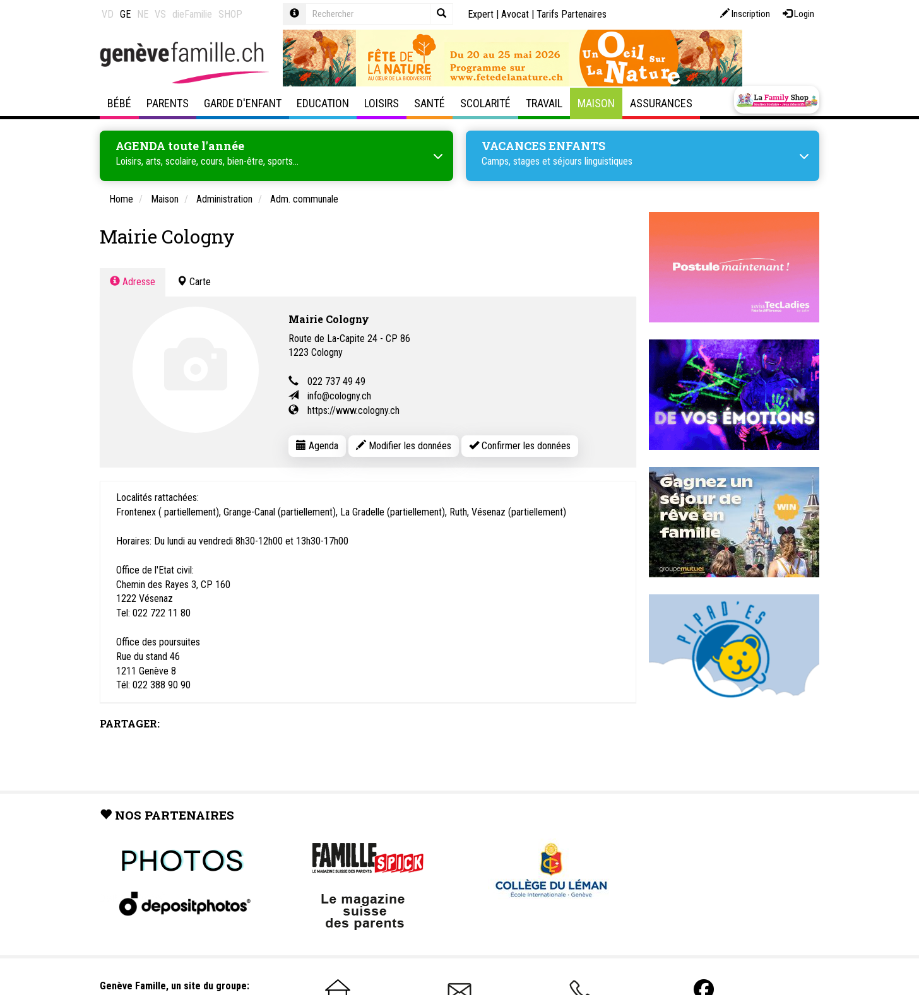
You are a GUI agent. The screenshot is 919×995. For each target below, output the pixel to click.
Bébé (119, 103)
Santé (429, 103)
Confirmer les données (520, 444)
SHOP (230, 14)
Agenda (317, 444)
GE (125, 14)
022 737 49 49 (336, 380)
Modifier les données (403, 444)
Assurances (661, 103)
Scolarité (485, 103)
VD (108, 14)
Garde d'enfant (243, 103)
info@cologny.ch (339, 394)
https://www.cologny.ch (353, 409)
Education (323, 103)
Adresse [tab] (132, 280)
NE (142, 14)
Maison (596, 103)
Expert (481, 14)
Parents (167, 103)
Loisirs (381, 103)
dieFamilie (192, 14)
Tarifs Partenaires (572, 14)
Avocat (515, 14)
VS (160, 14)
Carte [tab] (194, 280)
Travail (544, 103)
